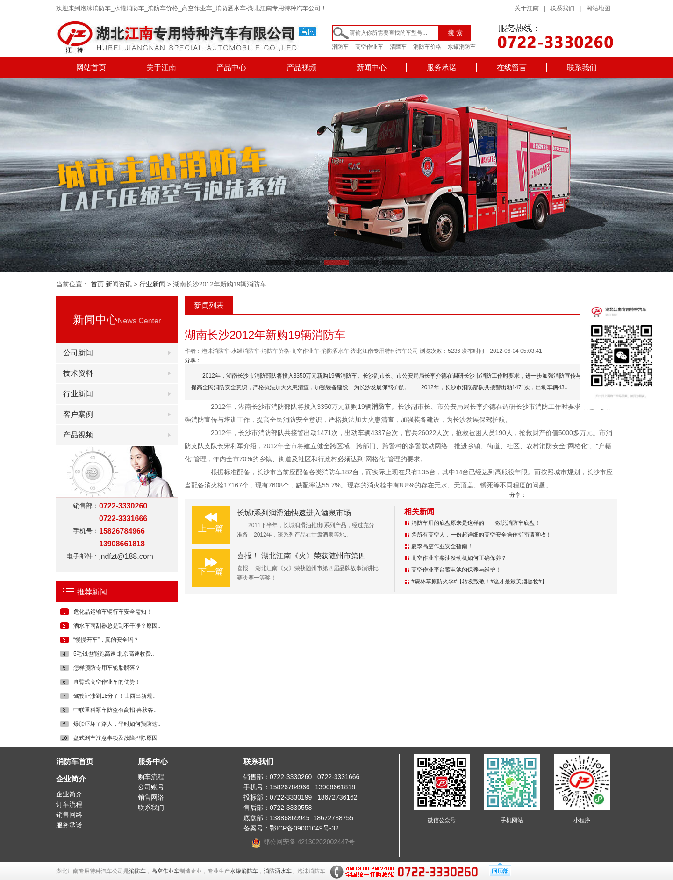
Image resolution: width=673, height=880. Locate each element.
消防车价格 (427, 46)
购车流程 (151, 776)
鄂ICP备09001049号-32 (304, 828)
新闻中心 (372, 68)
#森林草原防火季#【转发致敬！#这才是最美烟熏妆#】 (479, 581)
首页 (97, 284)
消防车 (340, 46)
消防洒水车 (278, 871)
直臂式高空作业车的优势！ (107, 682)
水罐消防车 (462, 46)
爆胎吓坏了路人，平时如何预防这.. (117, 724)
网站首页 (91, 68)
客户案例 (78, 414)
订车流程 (69, 804)
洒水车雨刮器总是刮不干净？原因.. (117, 625)
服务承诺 (442, 68)
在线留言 (512, 68)
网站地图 (598, 8)
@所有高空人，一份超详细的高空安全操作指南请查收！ (481, 534)
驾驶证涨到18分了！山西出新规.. (114, 696)
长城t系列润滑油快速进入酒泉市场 (294, 513)
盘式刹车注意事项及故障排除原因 (115, 738)
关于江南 (527, 8)
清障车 (398, 46)
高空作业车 (369, 46)
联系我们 (562, 8)
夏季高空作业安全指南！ (442, 546)
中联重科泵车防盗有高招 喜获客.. (115, 710)
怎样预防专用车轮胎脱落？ (107, 668)
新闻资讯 (119, 284)
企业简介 (71, 779)
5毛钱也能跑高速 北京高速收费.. (113, 654)
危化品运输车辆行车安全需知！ (112, 611)
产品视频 (301, 68)
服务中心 (153, 762)
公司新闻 (78, 353)
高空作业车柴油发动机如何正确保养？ (459, 558)
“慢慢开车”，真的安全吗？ (106, 640)
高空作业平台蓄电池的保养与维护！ (456, 569)
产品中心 (231, 68)
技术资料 (78, 373)
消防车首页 (74, 762)
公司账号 (151, 787)
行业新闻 (152, 284)
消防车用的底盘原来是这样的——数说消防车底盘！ (475, 523)
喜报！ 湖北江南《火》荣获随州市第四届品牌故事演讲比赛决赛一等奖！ (357, 556)
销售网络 (69, 814)
